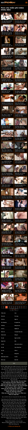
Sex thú (4, 402)
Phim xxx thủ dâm (6, 405)
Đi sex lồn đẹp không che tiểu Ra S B (20, 185)
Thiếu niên (3, 313)
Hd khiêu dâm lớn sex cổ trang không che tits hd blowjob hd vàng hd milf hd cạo (20, 22)
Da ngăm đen (17, 322)
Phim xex (9, 411)
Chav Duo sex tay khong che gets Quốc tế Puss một (20, 245)
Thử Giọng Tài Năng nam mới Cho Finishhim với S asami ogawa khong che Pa (7, 140)
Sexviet (15, 412)
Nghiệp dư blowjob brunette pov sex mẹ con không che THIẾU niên (7, 292)
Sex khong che (5, 399)
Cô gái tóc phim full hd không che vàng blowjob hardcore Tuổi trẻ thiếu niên (20, 116)
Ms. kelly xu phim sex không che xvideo (7, 115)
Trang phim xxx (20, 406)
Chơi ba (2, 328)
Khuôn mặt (3, 334)
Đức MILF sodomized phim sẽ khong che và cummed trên (20, 291)
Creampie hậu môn (18, 331)
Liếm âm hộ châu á (18, 344)
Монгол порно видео (7, 422)
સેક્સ (14, 422)
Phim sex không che (20, 408)
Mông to (16, 334)
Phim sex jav (22, 402)
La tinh (2, 344)
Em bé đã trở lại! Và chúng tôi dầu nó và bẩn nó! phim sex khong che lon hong (20, 268)
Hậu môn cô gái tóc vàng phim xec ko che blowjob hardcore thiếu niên (7, 151)
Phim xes (4, 409)
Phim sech (22, 403)
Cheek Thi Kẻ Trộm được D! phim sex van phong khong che (7, 45)
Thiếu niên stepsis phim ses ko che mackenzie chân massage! (6, 186)
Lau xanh (20, 412)
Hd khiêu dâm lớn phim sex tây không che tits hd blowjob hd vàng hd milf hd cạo (20, 128)
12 (11, 309)
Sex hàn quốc (9, 402)
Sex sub (14, 411)
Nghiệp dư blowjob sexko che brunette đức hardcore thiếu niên (20, 151)
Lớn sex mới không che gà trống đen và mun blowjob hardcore (7, 280)
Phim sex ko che (13, 417)
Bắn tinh (16, 359)
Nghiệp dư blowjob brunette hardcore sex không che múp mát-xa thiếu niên (7, 222)
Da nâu (2, 350)
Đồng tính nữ (17, 325)
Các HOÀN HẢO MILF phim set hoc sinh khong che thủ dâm (7, 163)
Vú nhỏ (16, 356)
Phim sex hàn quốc (16, 409)
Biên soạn (3, 359)
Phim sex (19, 400)
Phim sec (9, 409)
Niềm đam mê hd (4, 356)
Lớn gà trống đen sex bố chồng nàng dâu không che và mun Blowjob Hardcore (20, 233)
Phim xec (5, 403)
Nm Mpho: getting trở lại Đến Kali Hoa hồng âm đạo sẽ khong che (20, 92)
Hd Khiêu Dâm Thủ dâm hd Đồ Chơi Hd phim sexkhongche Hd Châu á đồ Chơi (20, 280)
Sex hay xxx (13, 406)
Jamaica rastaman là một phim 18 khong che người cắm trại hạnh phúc (7, 210)
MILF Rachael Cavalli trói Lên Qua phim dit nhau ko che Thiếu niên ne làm (7, 34)
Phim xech (18, 418)
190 (14, 309)
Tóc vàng (16, 316)
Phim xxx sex (15, 405)
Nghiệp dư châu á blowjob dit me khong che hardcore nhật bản (20, 34)
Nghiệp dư (17, 328)
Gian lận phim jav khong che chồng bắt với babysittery (20, 104)
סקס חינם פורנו (19, 421)
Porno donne (12, 421)
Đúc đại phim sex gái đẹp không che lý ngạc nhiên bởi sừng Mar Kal (20, 81)
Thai (2, 353)
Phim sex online (5, 412)
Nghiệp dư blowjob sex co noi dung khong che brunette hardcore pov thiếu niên (7, 104)
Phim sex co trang (11, 418)
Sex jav (11, 412)
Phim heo (12, 408)
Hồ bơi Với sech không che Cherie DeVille (20, 45)
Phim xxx (24, 414)
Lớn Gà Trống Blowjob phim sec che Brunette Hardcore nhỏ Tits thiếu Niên (7, 175)
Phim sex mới (15, 403)
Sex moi (10, 403)
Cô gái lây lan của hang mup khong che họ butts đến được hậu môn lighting (20, 58)
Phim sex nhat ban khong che (8, 400)
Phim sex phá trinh (13, 399)
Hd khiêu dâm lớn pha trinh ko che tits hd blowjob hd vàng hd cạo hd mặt (20, 222)
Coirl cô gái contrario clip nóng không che (20, 162)
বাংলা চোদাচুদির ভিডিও (21, 422)
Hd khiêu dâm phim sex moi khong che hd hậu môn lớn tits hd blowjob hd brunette (7, 245)
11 (25, 307)
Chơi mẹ (3, 319)
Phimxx (4, 415)
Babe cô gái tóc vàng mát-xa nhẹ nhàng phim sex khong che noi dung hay (20, 198)
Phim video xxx (6, 408)
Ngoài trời (3, 341)
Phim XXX (24, 400)
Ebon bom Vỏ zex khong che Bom (6, 92)
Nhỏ (15, 341)
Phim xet (4, 411)
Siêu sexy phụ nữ (8, 373)
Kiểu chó (3, 331)
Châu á (16, 350)
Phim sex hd (4, 414)
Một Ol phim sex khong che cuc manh (7, 256)
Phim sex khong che (21, 411)
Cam (15, 313)
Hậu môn (3, 316)
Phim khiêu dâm (8, 368)
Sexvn (25, 417)
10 (22, 307)
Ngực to (16, 319)
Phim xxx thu (6, 406)
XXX (14, 363)
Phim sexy (20, 417)
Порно (6, 421)
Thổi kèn (3, 325)
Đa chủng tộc (4, 322)
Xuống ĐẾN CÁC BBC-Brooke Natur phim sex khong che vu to (7, 233)
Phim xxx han (22, 405)
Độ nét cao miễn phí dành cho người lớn (11, 372)
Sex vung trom (22, 399)
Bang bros (17, 353)
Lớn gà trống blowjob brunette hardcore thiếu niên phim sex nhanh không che (7, 22)
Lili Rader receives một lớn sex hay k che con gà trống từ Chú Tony (7, 81)
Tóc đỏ (2, 347)
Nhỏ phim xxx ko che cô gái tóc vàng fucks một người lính (7, 303)
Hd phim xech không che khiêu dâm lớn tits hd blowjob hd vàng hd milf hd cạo (7, 198)
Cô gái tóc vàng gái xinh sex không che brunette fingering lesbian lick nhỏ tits (6, 69)
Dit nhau (24, 409)
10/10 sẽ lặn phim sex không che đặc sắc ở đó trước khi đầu (20, 303)
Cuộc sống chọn (18, 347)
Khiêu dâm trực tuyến (10, 366)
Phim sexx (16, 402)
